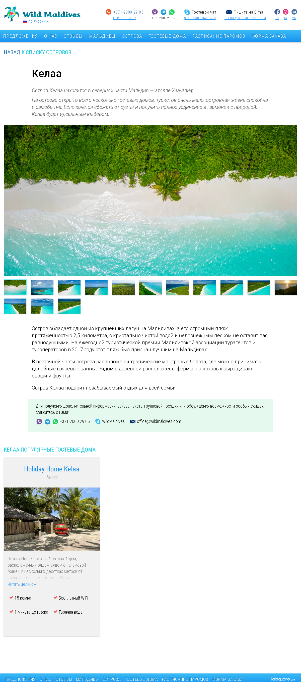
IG (285, 18)
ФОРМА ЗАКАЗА (268, 36)
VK (294, 18)
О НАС (50, 36)
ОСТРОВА (132, 36)
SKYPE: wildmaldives (199, 18)
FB (277, 18)
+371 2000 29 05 (128, 12)
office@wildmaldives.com (245, 18)
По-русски (37, 21)
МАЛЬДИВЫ (102, 36)
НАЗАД (12, 52)
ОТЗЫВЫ (73, 36)
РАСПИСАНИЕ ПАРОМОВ (218, 36)
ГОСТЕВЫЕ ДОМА (167, 36)
